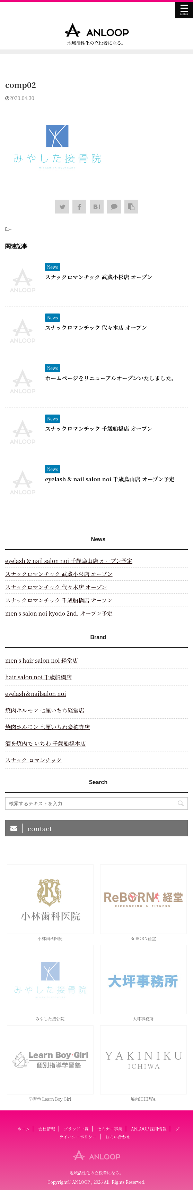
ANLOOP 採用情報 (149, 1129)
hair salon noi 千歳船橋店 (38, 677)
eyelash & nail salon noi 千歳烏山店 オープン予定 (110, 479)
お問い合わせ (117, 1136)
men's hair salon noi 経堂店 (41, 660)
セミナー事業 (109, 1129)
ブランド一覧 (76, 1129)
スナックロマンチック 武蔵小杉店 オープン (98, 277)
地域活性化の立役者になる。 (96, 1172)
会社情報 (46, 1129)
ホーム (23, 1129)
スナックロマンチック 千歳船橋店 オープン (98, 429)
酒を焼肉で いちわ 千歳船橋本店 (45, 743)
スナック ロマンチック (33, 760)
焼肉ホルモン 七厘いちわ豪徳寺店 (47, 727)
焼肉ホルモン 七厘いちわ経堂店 (44, 710)
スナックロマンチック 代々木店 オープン (96, 327)
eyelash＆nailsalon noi (35, 694)
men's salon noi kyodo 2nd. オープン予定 (59, 613)
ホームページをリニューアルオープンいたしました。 (111, 378)
